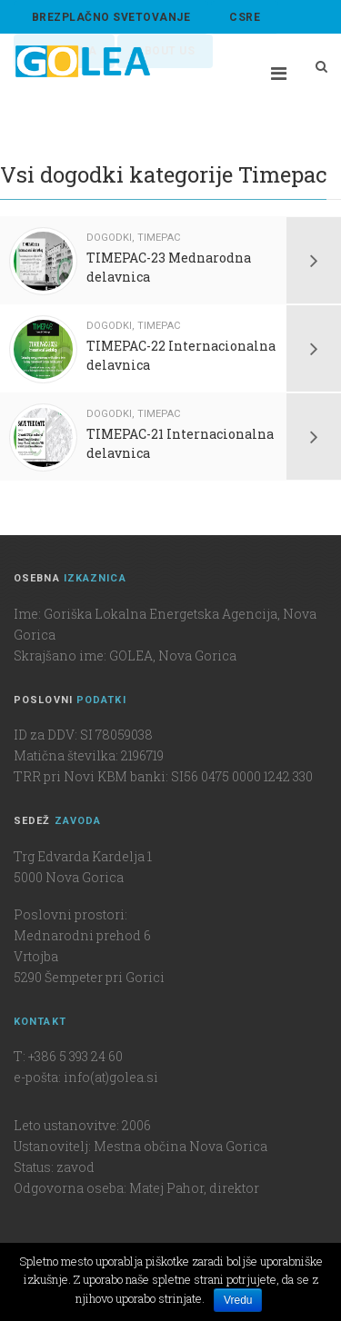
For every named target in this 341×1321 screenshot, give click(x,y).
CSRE (244, 17)
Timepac (158, 237)
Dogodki (109, 237)
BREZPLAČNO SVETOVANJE (111, 17)
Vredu (238, 1300)
